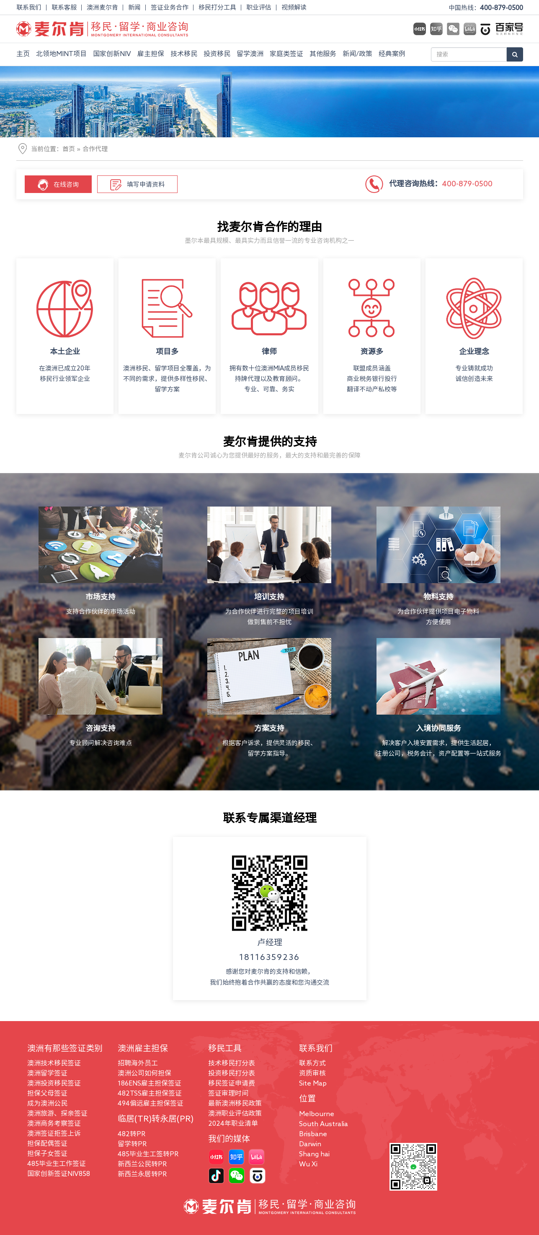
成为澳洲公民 (47, 1103)
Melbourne (316, 1113)
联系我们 (28, 7)
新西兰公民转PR (142, 1163)
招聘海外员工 (138, 1063)
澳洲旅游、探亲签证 (57, 1113)
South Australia (323, 1123)
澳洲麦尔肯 (102, 7)
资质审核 (312, 1073)
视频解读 (294, 7)
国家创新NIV (112, 53)
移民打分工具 (217, 7)
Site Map (313, 1083)
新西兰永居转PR (142, 1174)
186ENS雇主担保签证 (149, 1083)
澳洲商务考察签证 (54, 1123)
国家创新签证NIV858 (58, 1173)
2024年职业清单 (233, 1123)
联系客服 (64, 7)
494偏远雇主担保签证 (150, 1103)
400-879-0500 (501, 7)
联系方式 (312, 1063)
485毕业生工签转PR (148, 1153)
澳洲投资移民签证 (54, 1083)
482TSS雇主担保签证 (150, 1093)
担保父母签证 (47, 1093)
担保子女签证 (47, 1153)
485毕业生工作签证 (56, 1163)
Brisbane (313, 1133)
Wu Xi (308, 1163)
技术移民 (183, 53)
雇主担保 (150, 53)
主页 (23, 53)
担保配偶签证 (47, 1143)
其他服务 (322, 53)
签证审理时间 (228, 1093)
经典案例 (392, 53)
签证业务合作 (169, 7)
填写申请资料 (137, 184)
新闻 (134, 7)
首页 (68, 149)
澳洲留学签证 (47, 1073)
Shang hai (314, 1153)
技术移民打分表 (231, 1063)
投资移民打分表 (231, 1073)
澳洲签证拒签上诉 (54, 1133)
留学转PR (132, 1143)
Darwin (310, 1143)
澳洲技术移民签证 (54, 1063)
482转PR (131, 1133)
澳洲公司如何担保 (144, 1073)
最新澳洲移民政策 (235, 1103)
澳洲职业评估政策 (235, 1113)
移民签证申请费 (231, 1083)
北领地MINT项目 (61, 53)
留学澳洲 (250, 53)
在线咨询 (58, 184)
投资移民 (217, 53)
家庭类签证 (286, 53)
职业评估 (258, 7)
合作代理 (95, 149)
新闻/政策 (357, 53)
